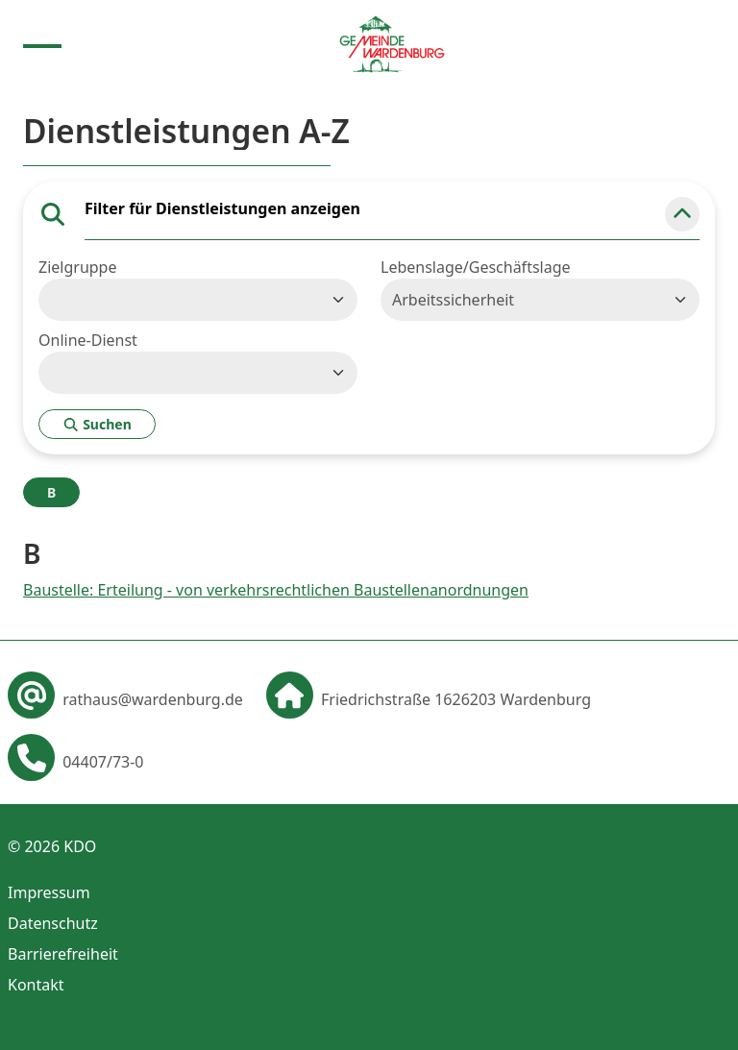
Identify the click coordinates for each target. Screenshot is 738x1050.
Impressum (49, 892)
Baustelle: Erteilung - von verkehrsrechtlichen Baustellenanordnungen (276, 589)
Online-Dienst (87, 340)
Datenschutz (53, 923)
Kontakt (36, 984)
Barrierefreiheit (63, 954)
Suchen (97, 424)
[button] (682, 214)
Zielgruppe (77, 267)
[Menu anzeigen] (42, 44)
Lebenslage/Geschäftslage (476, 267)
